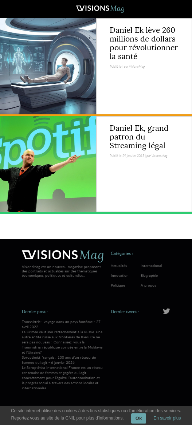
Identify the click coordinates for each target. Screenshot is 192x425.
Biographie (149, 275)
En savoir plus (167, 418)
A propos (148, 285)
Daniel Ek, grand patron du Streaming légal (139, 136)
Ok (139, 418)
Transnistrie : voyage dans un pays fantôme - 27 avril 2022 (62, 337)
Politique (118, 285)
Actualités (119, 265)
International (151, 265)
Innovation (120, 275)
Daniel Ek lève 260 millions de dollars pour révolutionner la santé (144, 43)
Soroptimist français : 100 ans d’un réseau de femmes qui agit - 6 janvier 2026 (62, 372)
